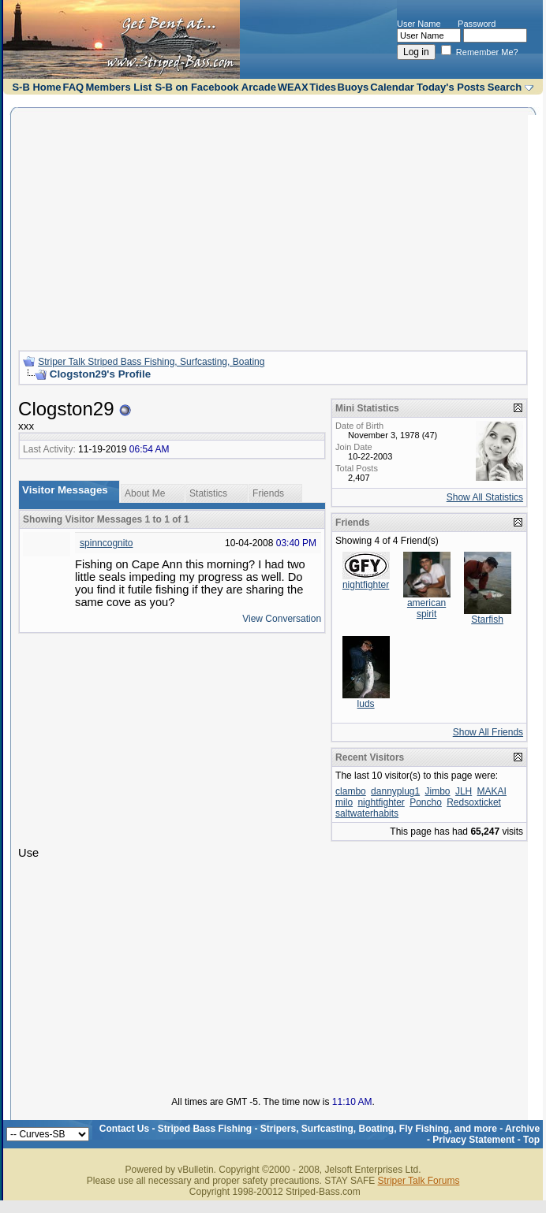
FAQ (73, 87)
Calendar (392, 87)
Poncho (426, 802)
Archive (522, 1128)
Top (531, 1139)
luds (366, 703)
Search (505, 87)
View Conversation (281, 618)
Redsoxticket (474, 802)
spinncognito (106, 543)
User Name (419, 23)
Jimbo (438, 791)
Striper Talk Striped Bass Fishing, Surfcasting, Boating (151, 361)
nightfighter (365, 584)
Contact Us (124, 1128)
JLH (463, 791)
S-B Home (36, 87)
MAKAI (492, 791)
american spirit (426, 608)
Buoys (353, 87)
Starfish (487, 619)
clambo (350, 791)
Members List (119, 87)
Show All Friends (488, 732)
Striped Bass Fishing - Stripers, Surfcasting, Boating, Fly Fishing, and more (327, 1128)
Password (477, 23)
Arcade (258, 87)
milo (344, 802)
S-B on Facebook (196, 87)
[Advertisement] (273, 227)
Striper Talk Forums (419, 1180)
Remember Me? (479, 52)
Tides (322, 87)
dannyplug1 (395, 791)
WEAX (293, 87)
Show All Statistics (485, 497)
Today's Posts (451, 87)
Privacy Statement (473, 1139)
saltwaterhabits (366, 813)
